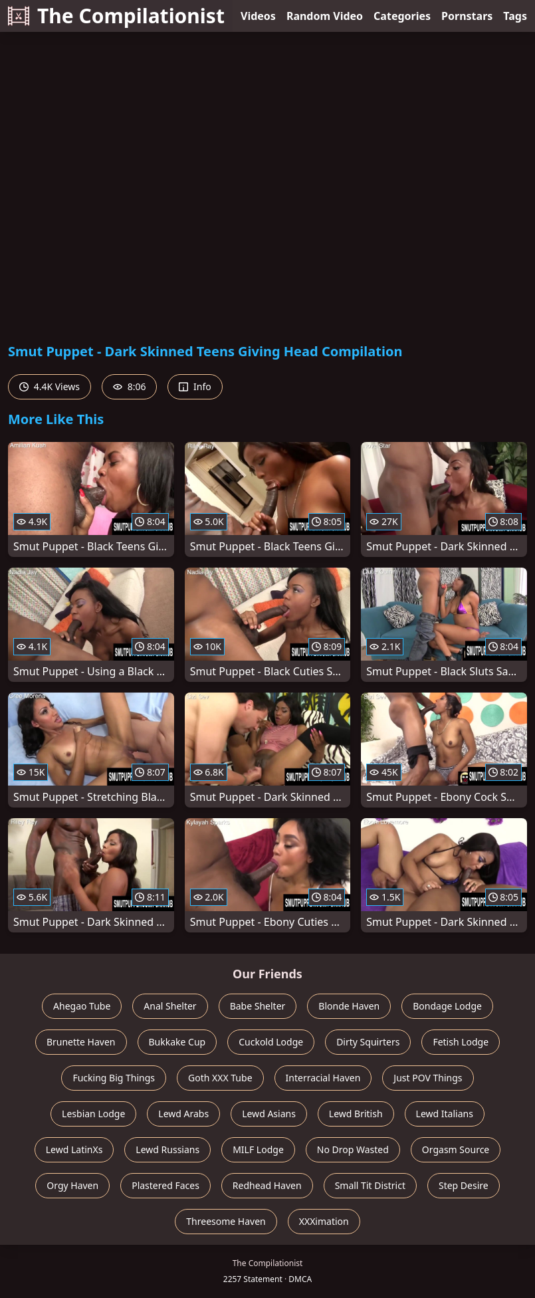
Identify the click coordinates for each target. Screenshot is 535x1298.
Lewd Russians (167, 1149)
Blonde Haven (348, 1006)
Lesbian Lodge (93, 1113)
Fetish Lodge (460, 1041)
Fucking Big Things (113, 1077)
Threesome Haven (225, 1221)
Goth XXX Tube (220, 1077)
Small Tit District (370, 1185)
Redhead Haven (267, 1185)
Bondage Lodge (447, 1006)
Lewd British (356, 1113)
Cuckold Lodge (271, 1041)
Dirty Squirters (367, 1041)
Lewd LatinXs (74, 1149)
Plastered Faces (165, 1185)
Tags (515, 16)
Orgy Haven (72, 1185)
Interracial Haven (323, 1077)
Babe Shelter (258, 1006)
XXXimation (324, 1221)
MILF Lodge (258, 1149)
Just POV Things (427, 1077)
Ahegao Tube (81, 1006)
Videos (258, 16)
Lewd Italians (444, 1113)
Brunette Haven (81, 1041)
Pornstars (466, 16)
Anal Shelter (170, 1006)
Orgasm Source (455, 1149)
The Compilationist (116, 15)
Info (195, 386)
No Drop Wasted (353, 1149)
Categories (402, 16)
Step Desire (463, 1185)
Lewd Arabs (183, 1113)
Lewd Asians (269, 1113)
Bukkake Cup (177, 1041)
